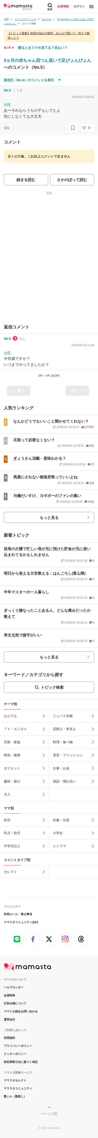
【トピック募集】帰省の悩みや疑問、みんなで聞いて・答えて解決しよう (49, 35)
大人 (7, 794)
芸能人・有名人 (64, 729)
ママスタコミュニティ (18, 1088)
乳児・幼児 (12, 833)
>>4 (7, 104)
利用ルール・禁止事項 (18, 914)
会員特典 (9, 995)
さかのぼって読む (72, 180)
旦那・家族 (12, 742)
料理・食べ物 (63, 742)
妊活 (7, 820)
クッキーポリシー (15, 1054)
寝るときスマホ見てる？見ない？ (43, 48)
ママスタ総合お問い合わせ (21, 1011)
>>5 (7, 353)
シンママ (59, 846)
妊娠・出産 (61, 820)
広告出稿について (15, 1003)
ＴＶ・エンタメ (15, 729)
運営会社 (9, 1019)
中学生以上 (12, 846)
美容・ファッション (68, 755)
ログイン (79, 6)
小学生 (58, 833)
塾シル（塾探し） (15, 1096)
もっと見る (49, 518)
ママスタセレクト (15, 1080)
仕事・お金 (61, 768)
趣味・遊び (12, 781)
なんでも (10, 716)
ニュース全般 (63, 716)
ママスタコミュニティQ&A (21, 922)
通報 (6, 127)
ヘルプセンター (14, 987)
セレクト (10, 872)
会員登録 (63, 6)
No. (7, 90)
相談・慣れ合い (64, 781)
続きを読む (26, 180)
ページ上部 (49, 1114)
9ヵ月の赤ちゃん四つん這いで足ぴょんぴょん (47, 60)
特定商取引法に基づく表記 (21, 1062)
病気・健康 (12, 755)
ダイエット (12, 768)
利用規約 (9, 1037)
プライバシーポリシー (18, 1046)
